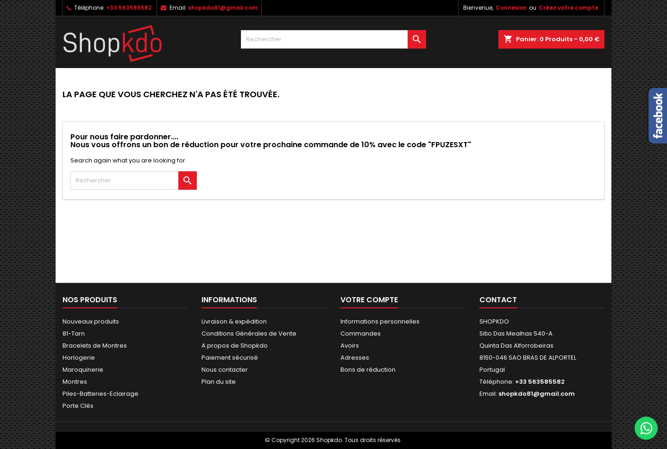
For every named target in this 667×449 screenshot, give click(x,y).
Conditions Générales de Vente (248, 333)
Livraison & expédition (234, 321)
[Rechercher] (333, 39)
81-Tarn (74, 333)
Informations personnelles (380, 321)
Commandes (360, 333)
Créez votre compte (568, 8)
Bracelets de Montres (95, 345)
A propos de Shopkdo (234, 345)
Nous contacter (224, 369)
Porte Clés (78, 405)
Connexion (511, 8)
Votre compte (369, 299)
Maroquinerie (83, 369)
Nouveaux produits (91, 321)
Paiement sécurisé (229, 357)
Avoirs (349, 345)
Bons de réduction (368, 369)
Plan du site (218, 381)
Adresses (354, 357)
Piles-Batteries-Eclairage (100, 393)
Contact (498, 299)
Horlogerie (79, 357)
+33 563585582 (128, 8)
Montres (75, 381)
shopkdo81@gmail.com (223, 8)
